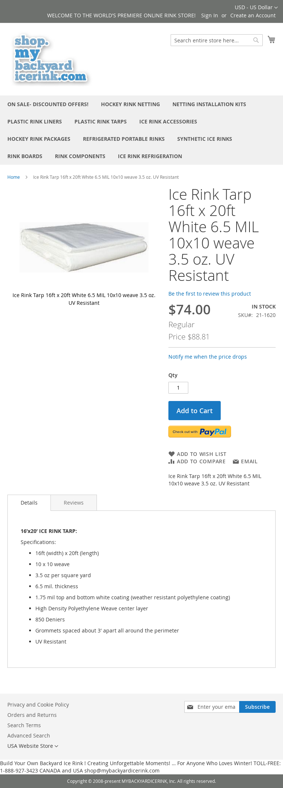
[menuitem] (48, 104)
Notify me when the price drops (207, 356)
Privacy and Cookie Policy (38, 704)
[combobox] (217, 40)
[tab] (29, 503)
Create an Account (253, 15)
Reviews (74, 502)
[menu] (141, 130)
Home (13, 177)
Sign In (209, 15)
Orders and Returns (32, 714)
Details (29, 502)
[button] (256, 8)
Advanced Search (28, 735)
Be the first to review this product (209, 293)
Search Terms (24, 725)
